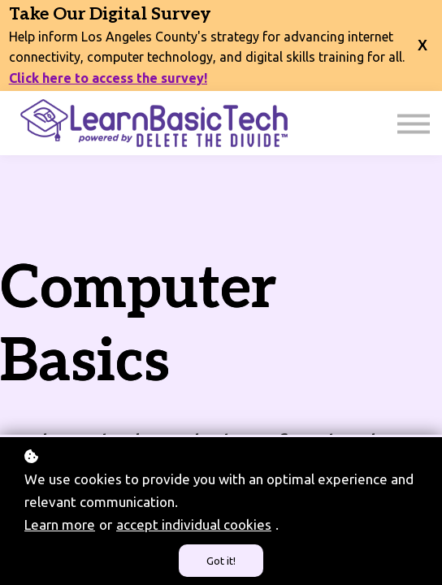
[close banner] (422, 35)
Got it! (221, 560)
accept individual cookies (193, 524)
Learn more (59, 524)
